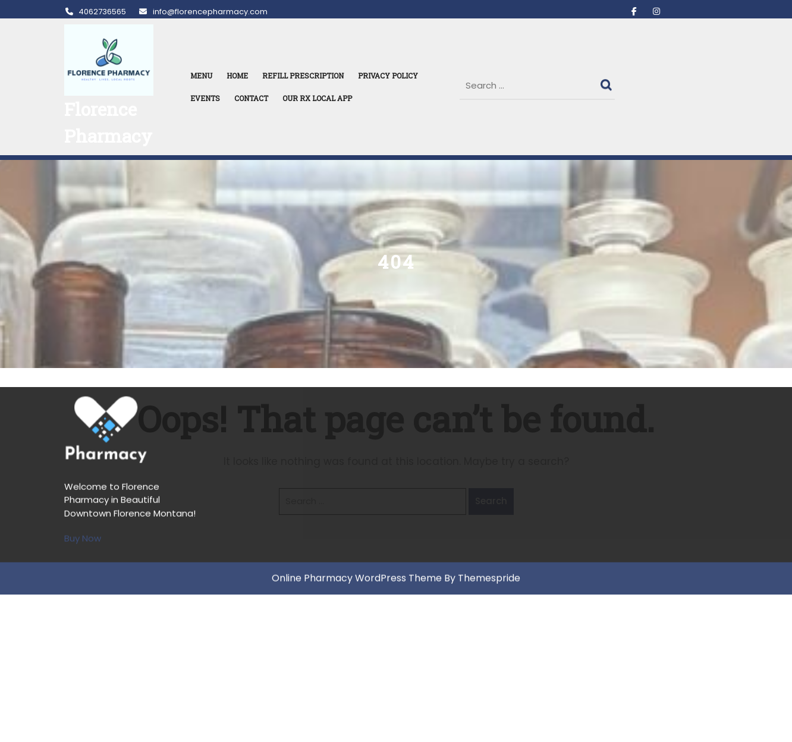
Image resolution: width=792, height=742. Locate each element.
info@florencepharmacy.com (202, 11)
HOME (237, 75)
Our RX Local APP (317, 98)
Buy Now (82, 407)
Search (608, 82)
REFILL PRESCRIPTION (303, 75)
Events (205, 98)
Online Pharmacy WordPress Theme (357, 447)
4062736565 (95, 11)
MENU (201, 75)
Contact (251, 98)
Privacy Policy (388, 75)
